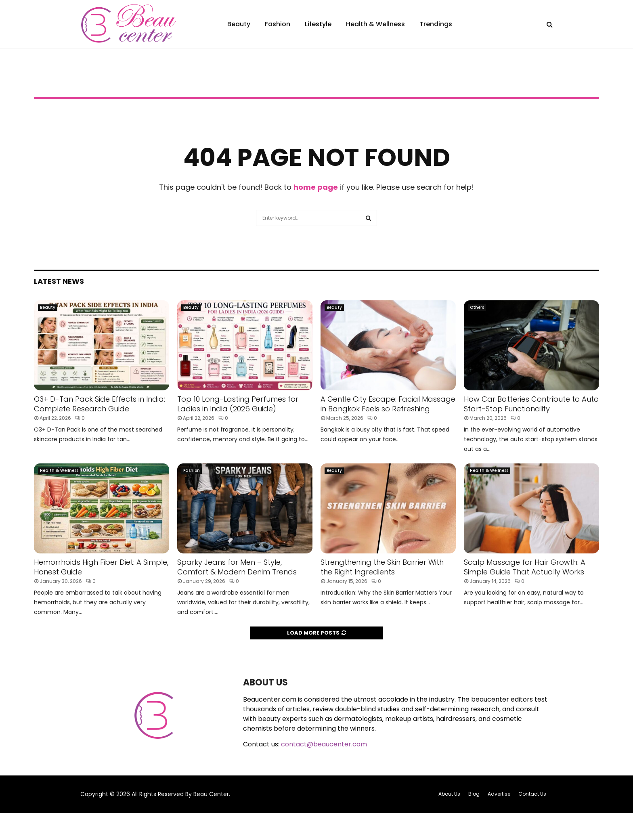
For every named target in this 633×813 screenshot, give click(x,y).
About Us (449, 793)
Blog (474, 793)
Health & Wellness (375, 24)
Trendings (435, 24)
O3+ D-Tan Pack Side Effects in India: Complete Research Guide (99, 403)
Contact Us (532, 793)
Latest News (59, 281)
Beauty (238, 24)
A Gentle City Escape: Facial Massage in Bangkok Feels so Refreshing (388, 403)
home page (315, 187)
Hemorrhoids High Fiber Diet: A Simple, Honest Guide (101, 566)
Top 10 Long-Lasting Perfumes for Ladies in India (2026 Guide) (237, 403)
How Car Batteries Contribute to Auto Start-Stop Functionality (531, 403)
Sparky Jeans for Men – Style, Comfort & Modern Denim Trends (237, 566)
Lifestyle (318, 24)
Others (477, 307)
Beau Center (211, 794)
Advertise (499, 793)
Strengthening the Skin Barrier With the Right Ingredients (382, 566)
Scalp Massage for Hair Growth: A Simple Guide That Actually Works (524, 566)
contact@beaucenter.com (324, 744)
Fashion (277, 24)
